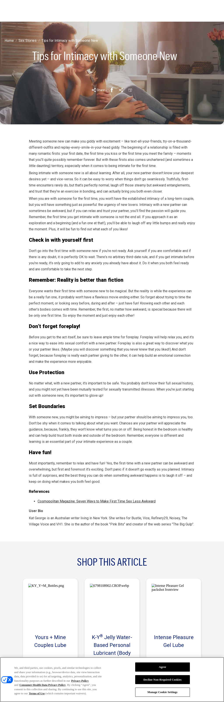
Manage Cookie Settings (162, 692)
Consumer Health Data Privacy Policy (42, 684)
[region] (112, 679)
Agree (162, 667)
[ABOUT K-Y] (109, 11)
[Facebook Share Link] (112, 90)
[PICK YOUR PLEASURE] (143, 11)
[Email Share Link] (130, 90)
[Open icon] (201, 11)
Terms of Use (37, 693)
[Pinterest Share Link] (121, 90)
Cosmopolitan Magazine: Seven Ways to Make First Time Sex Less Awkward (97, 501)
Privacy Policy (80, 680)
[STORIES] (86, 11)
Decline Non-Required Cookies (162, 679)
